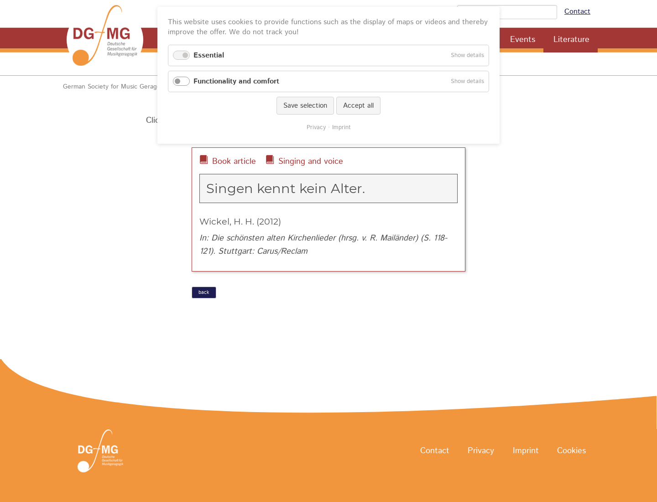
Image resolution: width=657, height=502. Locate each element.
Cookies (571, 451)
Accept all (358, 105)
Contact (577, 11)
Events (522, 40)
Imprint (526, 451)
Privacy (481, 451)
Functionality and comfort (236, 81)
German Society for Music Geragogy (115, 86)
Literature (571, 40)
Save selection (305, 105)
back (203, 292)
